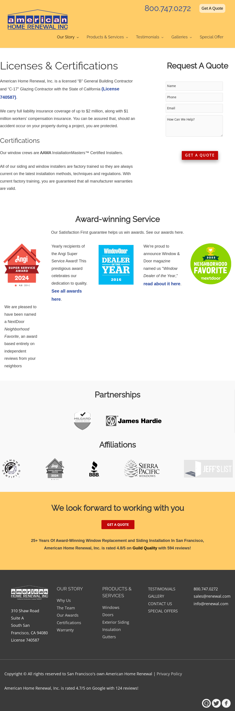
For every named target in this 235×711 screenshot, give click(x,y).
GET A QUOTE (200, 149)
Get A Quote (212, 7)
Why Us (64, 593)
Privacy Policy (169, 666)
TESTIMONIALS (161, 581)
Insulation (111, 622)
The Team (66, 600)
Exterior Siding (115, 615)
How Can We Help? (194, 120)
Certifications (69, 615)
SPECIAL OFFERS (163, 603)
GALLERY (156, 589)
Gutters (109, 629)
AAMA (45, 145)
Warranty (65, 622)
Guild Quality (145, 541)
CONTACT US (160, 596)
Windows (110, 600)
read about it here (161, 276)
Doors (108, 607)
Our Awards (68, 607)
